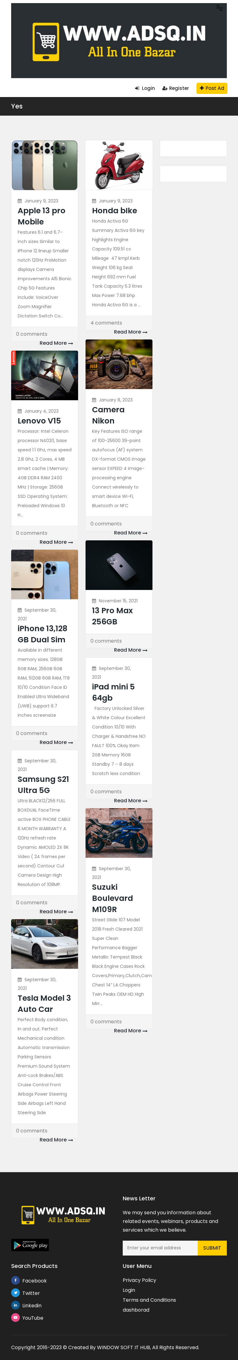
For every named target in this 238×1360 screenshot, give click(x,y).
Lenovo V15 (39, 420)
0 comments (31, 334)
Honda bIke (114, 210)
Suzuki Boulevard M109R (112, 898)
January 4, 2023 (41, 411)
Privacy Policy (139, 1280)
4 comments (106, 322)
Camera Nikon (108, 415)
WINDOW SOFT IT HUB (123, 1347)
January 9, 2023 (41, 201)
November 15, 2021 (118, 601)
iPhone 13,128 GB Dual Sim (42, 634)
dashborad (136, 1309)
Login (145, 88)
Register (175, 88)
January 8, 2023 (116, 400)
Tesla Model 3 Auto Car (44, 1004)
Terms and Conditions (149, 1300)
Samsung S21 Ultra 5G (43, 785)
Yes (17, 106)
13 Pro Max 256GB (112, 616)
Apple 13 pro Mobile (41, 216)
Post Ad (212, 88)
